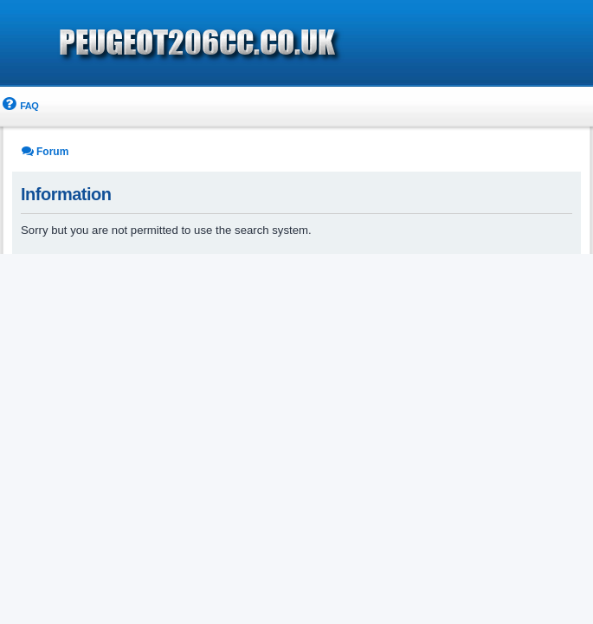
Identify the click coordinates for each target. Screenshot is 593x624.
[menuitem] (19, 106)
